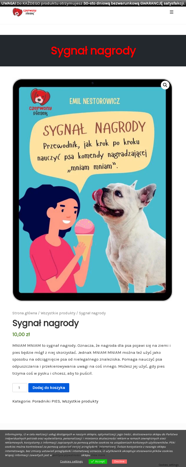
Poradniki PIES (46, 401)
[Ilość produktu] (19, 387)
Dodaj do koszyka (48, 387)
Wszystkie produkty (58, 313)
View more (98, 455)
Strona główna (24, 313)
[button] (165, 85)
